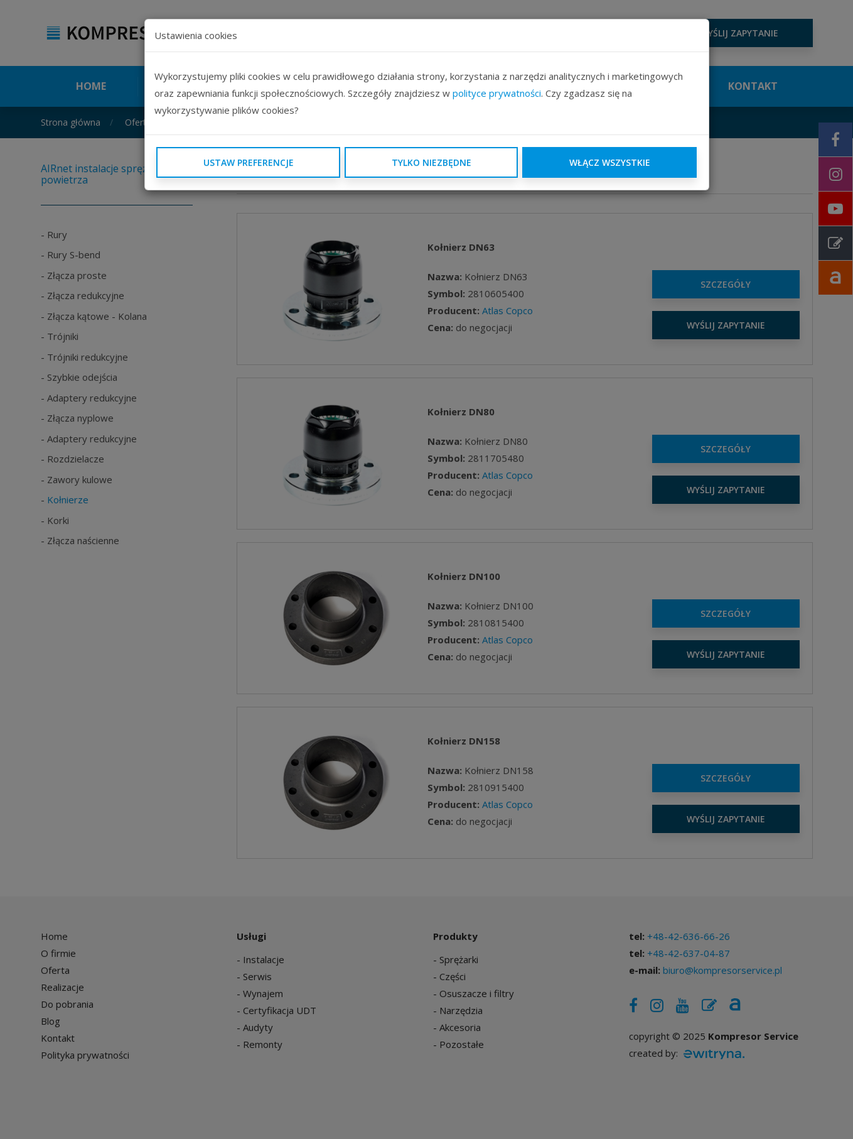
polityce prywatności (497, 93)
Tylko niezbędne (431, 162)
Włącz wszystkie (609, 162)
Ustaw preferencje (248, 162)
